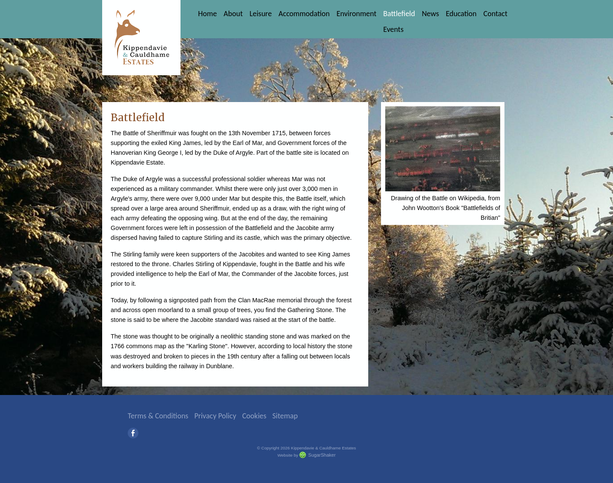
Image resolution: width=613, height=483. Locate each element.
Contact (495, 13)
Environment (356, 13)
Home (207, 13)
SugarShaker (321, 454)
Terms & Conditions (158, 415)
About (233, 13)
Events (393, 29)
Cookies (254, 415)
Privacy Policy (215, 415)
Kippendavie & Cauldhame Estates (141, 37)
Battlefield (399, 13)
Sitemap (285, 415)
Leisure (260, 13)
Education (461, 13)
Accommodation (303, 13)
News (430, 13)
